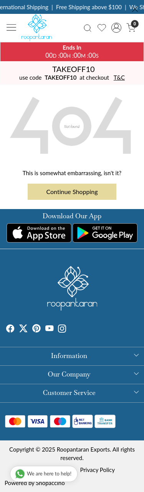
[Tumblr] (71, 329)
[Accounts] (116, 28)
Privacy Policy (97, 469)
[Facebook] (10, 329)
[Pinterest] (36, 329)
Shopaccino (50, 482)
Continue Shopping (72, 191)
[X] (23, 329)
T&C (119, 77)
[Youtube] (49, 329)
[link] (88, 27)
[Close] (135, 9)
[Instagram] (62, 329)
